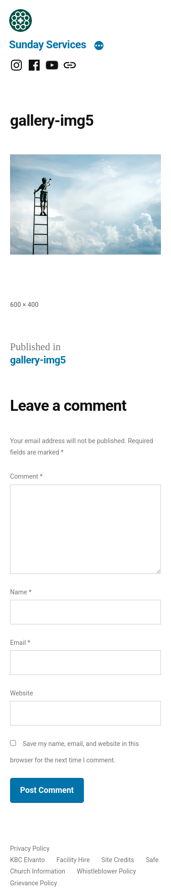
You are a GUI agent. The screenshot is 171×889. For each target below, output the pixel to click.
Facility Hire (73, 859)
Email (20, 642)
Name (20, 592)
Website (21, 693)
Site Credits (117, 859)
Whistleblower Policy (106, 871)
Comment (26, 476)
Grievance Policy (33, 883)
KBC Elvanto (27, 859)
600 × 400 (24, 304)
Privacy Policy (30, 848)
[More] (98, 46)
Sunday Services (47, 44)
